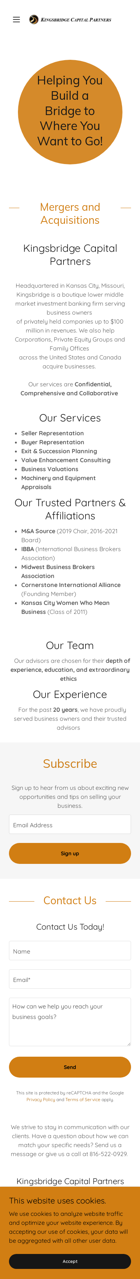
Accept (70, 1261)
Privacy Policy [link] (41, 1099)
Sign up (70, 853)
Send (70, 1067)
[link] (70, 19)
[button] (18, 19)
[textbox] (70, 824)
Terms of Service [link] (82, 1099)
